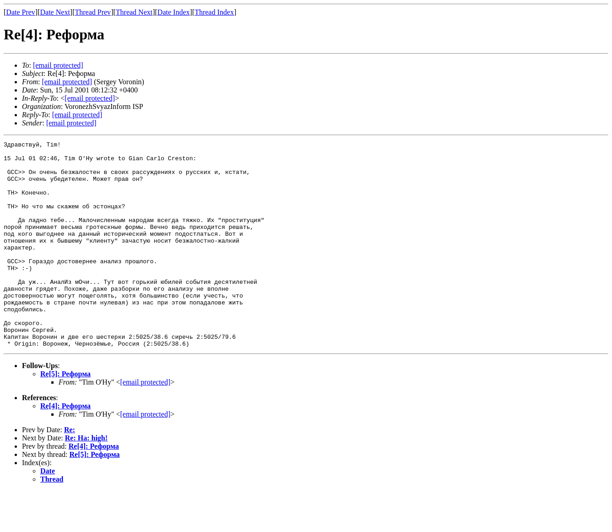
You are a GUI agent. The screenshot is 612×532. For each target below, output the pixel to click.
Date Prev (20, 12)
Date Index (173, 12)
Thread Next (134, 12)
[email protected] (145, 423)
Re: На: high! (86, 479)
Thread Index (214, 12)
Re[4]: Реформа (65, 447)
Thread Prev (93, 12)
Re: (69, 471)
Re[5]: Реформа (65, 415)
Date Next (55, 12)
